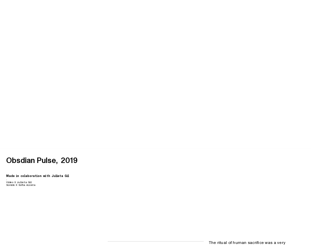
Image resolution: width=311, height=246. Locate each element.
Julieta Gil (60, 176)
